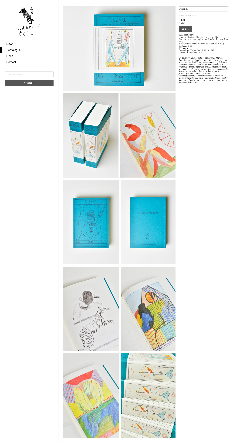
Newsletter (29, 83)
